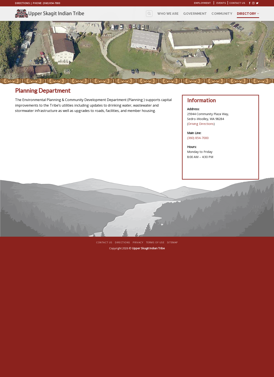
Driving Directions (201, 126)
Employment (202, 3)
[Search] (149, 13)
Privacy (138, 242)
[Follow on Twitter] (257, 3)
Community (221, 13)
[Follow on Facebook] (250, 3)
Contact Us (237, 3)
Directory (248, 14)
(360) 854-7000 (51, 3)
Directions (22, 3)
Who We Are (168, 13)
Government (195, 13)
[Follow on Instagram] (253, 3)
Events (221, 3)
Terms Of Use (155, 242)
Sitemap (172, 242)
